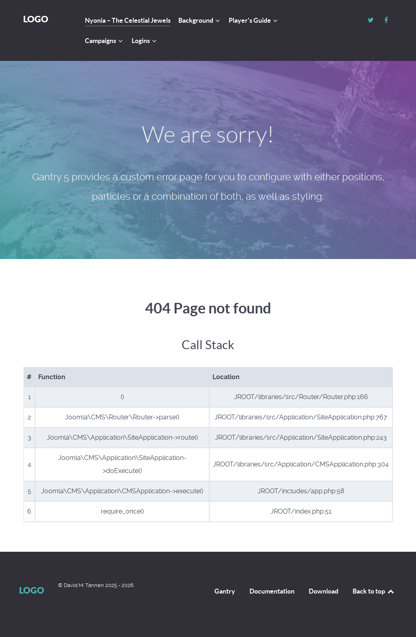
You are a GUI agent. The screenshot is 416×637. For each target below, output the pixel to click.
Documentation (272, 591)
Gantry (224, 591)
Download (323, 591)
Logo (35, 19)
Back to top (374, 591)
